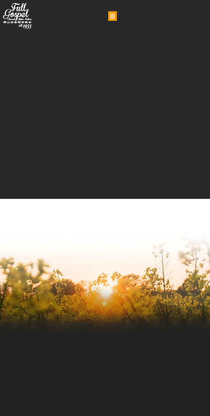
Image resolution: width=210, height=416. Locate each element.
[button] (112, 16)
